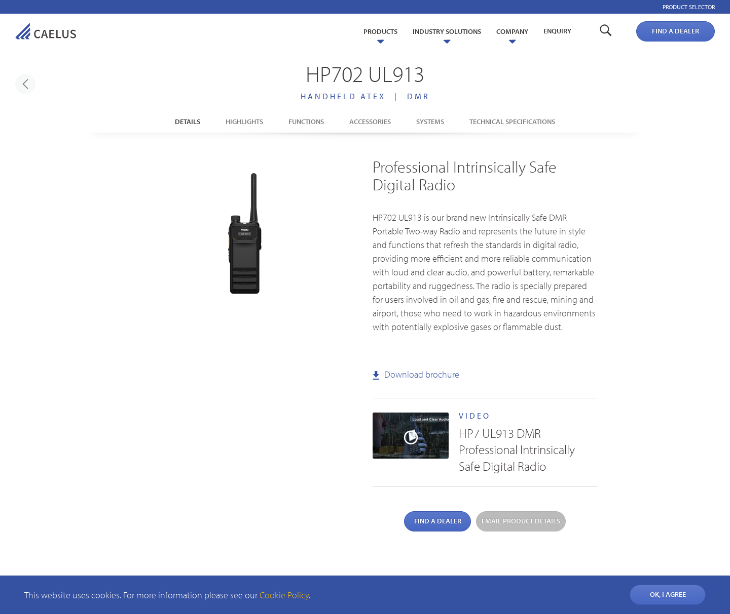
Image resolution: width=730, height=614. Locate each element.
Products (380, 31)
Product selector (689, 7)
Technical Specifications (512, 121)
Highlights (244, 121)
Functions (306, 121)
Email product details (521, 520)
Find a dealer (675, 30)
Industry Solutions (447, 31)
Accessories (370, 121)
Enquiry (557, 30)
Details (187, 121)
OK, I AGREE (668, 594)
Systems (430, 121)
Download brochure (416, 374)
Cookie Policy (284, 595)
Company (512, 31)
